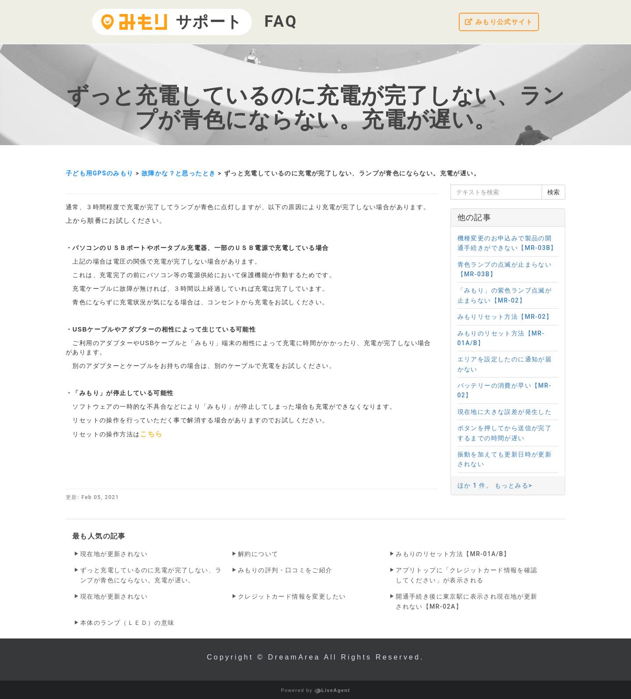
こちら (151, 434)
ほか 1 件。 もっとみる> (494, 485)
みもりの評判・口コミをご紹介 (285, 570)
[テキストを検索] (496, 192)
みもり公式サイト (497, 22)
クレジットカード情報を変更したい (292, 596)
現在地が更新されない (114, 553)
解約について (258, 553)
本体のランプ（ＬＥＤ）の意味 (127, 622)
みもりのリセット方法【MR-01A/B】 (453, 553)
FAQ (281, 21)
